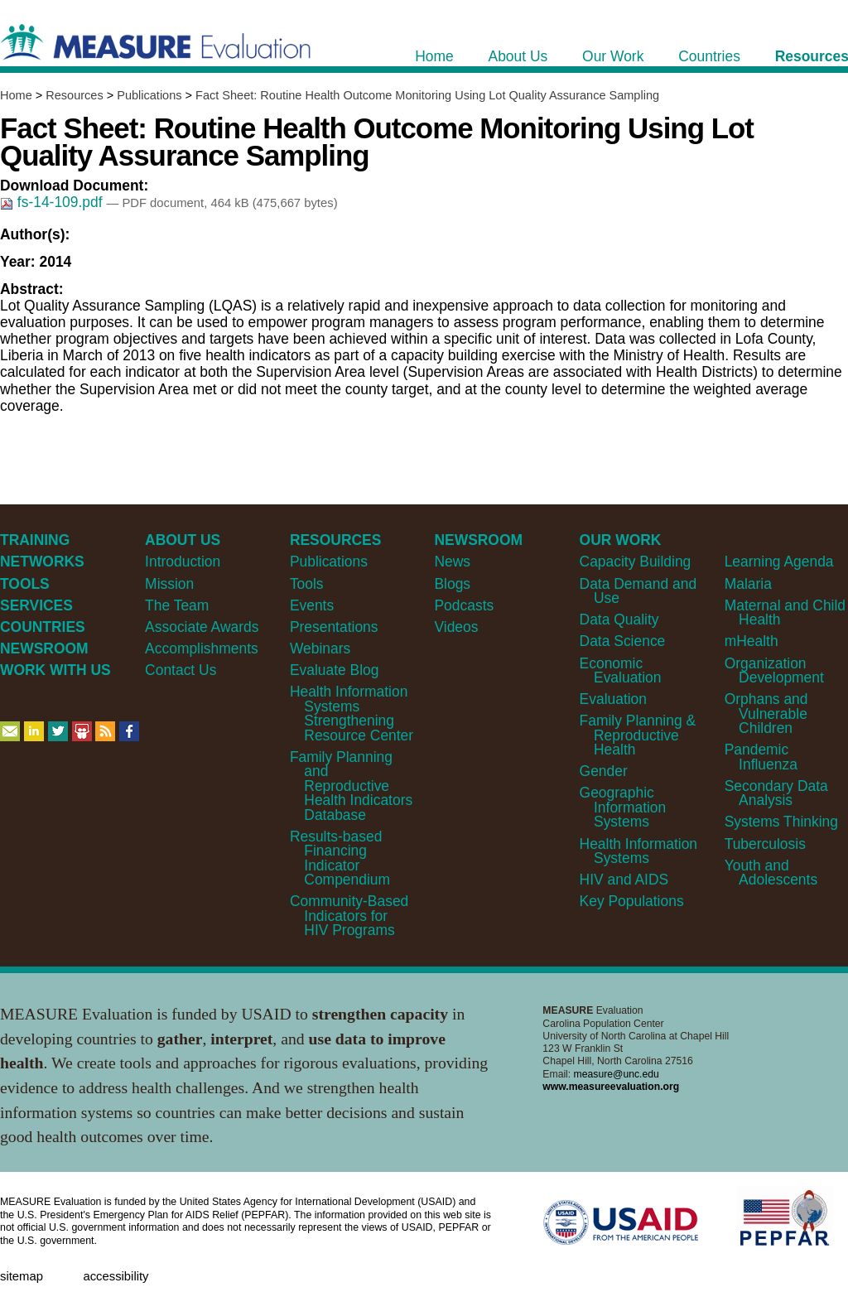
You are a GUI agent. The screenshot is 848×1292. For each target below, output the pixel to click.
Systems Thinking (781, 821)
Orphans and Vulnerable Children (766, 713)
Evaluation (613, 699)
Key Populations (632, 901)
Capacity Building (635, 561)
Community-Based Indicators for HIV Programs (349, 915)
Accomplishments (201, 648)
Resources (74, 95)
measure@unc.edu (616, 1074)
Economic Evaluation (621, 670)
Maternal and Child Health (785, 612)
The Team (177, 605)
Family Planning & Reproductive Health (638, 735)
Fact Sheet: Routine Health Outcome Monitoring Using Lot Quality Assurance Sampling (427, 95)
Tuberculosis (765, 844)
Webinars (320, 648)
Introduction (182, 561)
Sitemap (21, 1276)
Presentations (334, 627)
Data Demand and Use (638, 591)
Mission (169, 584)
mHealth (751, 641)
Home (16, 95)
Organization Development (774, 670)
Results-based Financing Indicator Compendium (340, 858)
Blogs (452, 584)
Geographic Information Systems (623, 807)
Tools (307, 584)
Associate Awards (201, 627)
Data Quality (619, 619)
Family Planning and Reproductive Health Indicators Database (351, 786)
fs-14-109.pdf (53, 202)
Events (312, 605)
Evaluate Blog (334, 670)
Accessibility (115, 1276)
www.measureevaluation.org (610, 1086)
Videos (456, 627)
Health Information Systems (638, 851)
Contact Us (180, 670)
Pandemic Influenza (761, 756)
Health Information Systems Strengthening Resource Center (351, 713)
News (452, 561)
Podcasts (464, 605)
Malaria (748, 584)
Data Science (623, 641)
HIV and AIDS (624, 879)
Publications (149, 95)
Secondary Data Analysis (776, 793)
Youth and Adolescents (771, 872)
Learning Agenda (779, 561)
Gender (604, 771)
